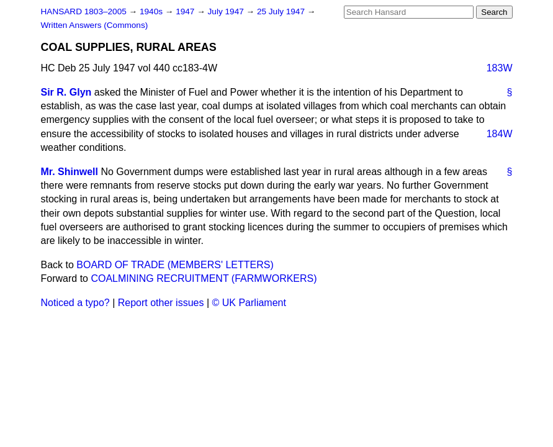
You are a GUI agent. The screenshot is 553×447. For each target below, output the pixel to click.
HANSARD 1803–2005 (84, 11)
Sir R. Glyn (66, 92)
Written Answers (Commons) (94, 25)
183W (500, 68)
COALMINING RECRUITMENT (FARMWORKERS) (204, 278)
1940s (152, 11)
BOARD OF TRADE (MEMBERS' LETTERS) (174, 265)
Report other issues (161, 302)
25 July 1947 (282, 11)
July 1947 (227, 11)
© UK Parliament (249, 302)
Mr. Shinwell (69, 171)
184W (500, 134)
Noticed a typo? (75, 302)
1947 (186, 11)
